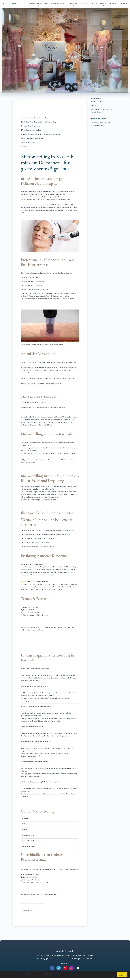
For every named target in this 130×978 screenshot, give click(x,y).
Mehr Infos (72, 974)
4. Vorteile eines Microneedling (31, 130)
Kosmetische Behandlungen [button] (38, 4)
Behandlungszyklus (28, 846)
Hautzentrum (89, 955)
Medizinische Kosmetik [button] (58, 4)
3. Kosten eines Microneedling (31, 126)
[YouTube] (78, 968)
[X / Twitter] (58, 968)
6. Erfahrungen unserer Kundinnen (32, 138)
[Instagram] (71, 968)
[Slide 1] (61, 90)
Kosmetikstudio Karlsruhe (57, 955)
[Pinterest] (65, 968)
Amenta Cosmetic (9, 3)
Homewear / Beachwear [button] (89, 4)
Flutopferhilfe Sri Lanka (56, 959)
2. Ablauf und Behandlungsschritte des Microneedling (38, 122)
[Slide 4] (67, 90)
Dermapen (25, 818)
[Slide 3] (65, 90)
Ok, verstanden (122, 974)
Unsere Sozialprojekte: (43, 959)
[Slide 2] (63, 90)
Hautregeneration (28, 835)
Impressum (40, 955)
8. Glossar (24, 146)
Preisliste (51, 695)
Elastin (24, 829)
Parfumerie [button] (73, 4)
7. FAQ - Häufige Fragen (28, 142)
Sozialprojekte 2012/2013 (71, 959)
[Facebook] (52, 968)
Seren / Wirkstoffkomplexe (31, 841)
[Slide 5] (69, 90)
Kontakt (46, 955)
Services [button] (103, 4)
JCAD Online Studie (27, 420)
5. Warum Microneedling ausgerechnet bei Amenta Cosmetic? (41, 134)
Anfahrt (124, 4)
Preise (35, 450)
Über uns (113, 4)
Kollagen (25, 824)
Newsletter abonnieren (78, 955)
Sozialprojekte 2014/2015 (86, 959)
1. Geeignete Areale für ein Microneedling (34, 118)
